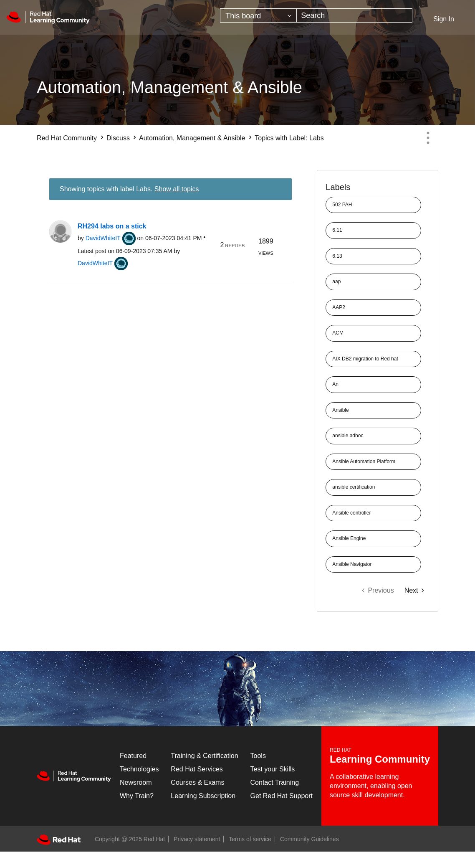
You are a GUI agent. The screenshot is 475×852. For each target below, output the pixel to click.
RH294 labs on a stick (112, 226)
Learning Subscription (203, 795)
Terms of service (250, 839)
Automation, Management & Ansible (192, 138)
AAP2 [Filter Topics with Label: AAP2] (338, 307)
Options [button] (427, 137)
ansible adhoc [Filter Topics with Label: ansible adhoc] (347, 436)
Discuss (118, 138)
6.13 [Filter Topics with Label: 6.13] (337, 256)
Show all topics (176, 189)
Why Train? (137, 795)
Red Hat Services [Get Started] (197, 769)
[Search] (354, 15)
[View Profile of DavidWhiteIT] (103, 238)
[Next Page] (414, 590)
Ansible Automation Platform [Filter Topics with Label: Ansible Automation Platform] (363, 461)
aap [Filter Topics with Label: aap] (336, 281)
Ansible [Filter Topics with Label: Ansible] (340, 410)
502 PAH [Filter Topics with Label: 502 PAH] (342, 205)
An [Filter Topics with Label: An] (335, 384)
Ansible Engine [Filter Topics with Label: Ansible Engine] (349, 538)
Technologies (139, 769)
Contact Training (274, 782)
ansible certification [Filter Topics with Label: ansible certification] (353, 487)
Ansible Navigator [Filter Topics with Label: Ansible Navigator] (351, 564)
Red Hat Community (67, 138)
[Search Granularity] (258, 15)
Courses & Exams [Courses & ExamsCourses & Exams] (197, 782)
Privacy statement (197, 839)
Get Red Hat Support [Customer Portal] (281, 795)
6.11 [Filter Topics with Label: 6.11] (337, 230)
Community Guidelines (309, 839)
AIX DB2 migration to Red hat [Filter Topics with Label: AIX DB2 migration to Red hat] (365, 359)
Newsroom (136, 782)
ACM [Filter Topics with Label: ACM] (338, 333)
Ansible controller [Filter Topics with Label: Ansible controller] (351, 513)
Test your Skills (272, 769)
